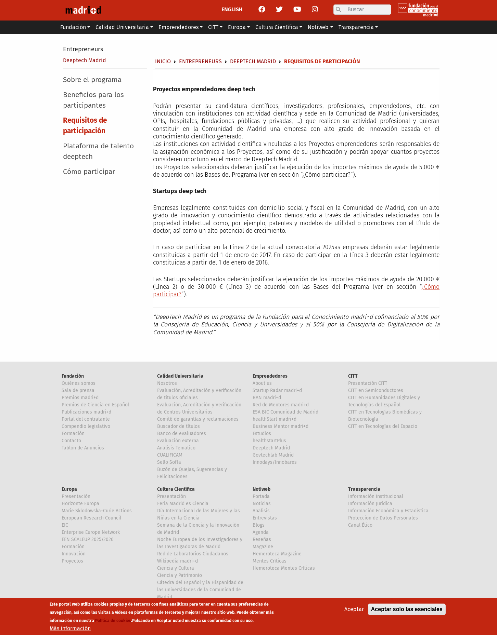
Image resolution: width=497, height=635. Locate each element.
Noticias (262, 503)
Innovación (74, 554)
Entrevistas (265, 518)
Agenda (261, 532)
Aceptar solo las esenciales (407, 611)
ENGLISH (232, 9)
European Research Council (91, 518)
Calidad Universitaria (180, 376)
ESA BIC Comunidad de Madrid (285, 412)
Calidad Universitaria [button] (122, 27)
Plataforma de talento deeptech (98, 151)
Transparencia (364, 489)
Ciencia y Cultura (175, 568)
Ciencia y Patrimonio (179, 575)
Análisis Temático (176, 448)
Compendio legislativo (86, 426)
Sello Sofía (169, 462)
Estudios (262, 433)
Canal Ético (360, 525)
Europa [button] (237, 27)
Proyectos (72, 561)
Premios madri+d (80, 398)
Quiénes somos (78, 383)
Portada (261, 496)
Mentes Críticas (269, 561)
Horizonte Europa (80, 503)
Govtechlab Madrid (273, 455)
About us (262, 383)
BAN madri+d (267, 398)
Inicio (163, 61)
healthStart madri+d (274, 419)
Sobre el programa (92, 80)
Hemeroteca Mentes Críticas (284, 568)
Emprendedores (270, 376)
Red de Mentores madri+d (281, 405)
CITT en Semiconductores (375, 390)
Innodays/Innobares (275, 462)
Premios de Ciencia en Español (95, 405)
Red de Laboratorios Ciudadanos (192, 554)
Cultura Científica (176, 489)
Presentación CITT (367, 383)
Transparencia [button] (356, 27)
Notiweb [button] (318, 27)
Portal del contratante (86, 419)
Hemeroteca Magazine (277, 554)
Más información (70, 630)
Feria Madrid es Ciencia (182, 503)
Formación (73, 433)
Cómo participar (89, 171)
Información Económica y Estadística (388, 511)
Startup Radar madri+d (277, 390)
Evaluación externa (178, 441)
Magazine (263, 547)
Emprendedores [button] (178, 27)
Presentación (76, 496)
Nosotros (167, 383)
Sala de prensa (78, 390)
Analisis (261, 511)
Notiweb (261, 489)
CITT (353, 376)
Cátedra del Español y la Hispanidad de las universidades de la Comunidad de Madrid (200, 590)
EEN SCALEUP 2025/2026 (87, 539)
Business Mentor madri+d (280, 426)
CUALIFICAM (169, 455)
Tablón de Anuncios (83, 448)
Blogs (259, 525)
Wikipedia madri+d (177, 561)
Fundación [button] (73, 27)
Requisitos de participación (85, 125)
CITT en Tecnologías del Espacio (382, 426)
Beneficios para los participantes (93, 100)
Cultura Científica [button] (276, 27)
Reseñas (262, 539)
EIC (65, 525)
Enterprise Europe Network (91, 532)
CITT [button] (213, 27)
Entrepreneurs (83, 49)
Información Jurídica (370, 503)
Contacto (71, 441)
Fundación (73, 376)
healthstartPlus (269, 441)
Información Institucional (375, 496)
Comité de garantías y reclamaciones (198, 419)
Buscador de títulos (178, 426)
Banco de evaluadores (181, 433)
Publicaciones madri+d (86, 412)
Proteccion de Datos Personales (383, 518)
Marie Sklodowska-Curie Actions (97, 511)
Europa (69, 489)
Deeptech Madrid (84, 60)
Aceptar (354, 611)
